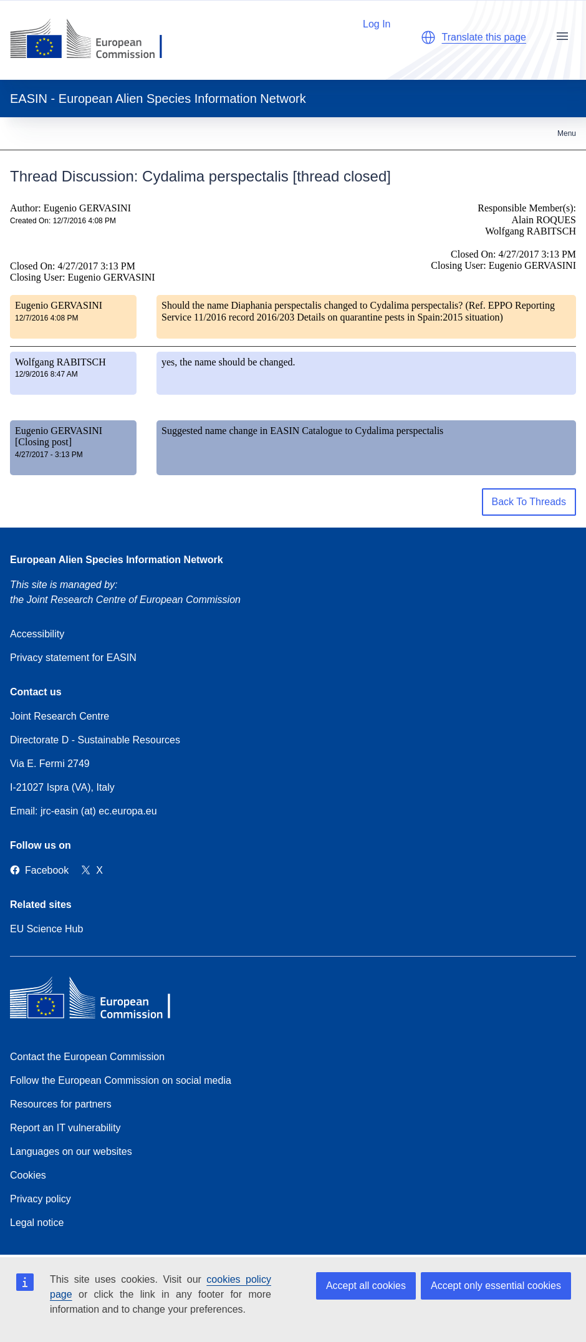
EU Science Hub (46, 929)
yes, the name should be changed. (228, 362)
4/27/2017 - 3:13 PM (49, 454)
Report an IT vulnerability (65, 1127)
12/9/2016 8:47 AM (46, 374)
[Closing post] (43, 442)
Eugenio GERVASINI (58, 305)
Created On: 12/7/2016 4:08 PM (63, 220)
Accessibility (37, 634)
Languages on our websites (71, 1151)
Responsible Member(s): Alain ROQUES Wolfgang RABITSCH (527, 219)
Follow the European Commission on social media (120, 1080)
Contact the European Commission (87, 1056)
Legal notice (37, 1222)
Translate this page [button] (484, 37)
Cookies (28, 1175)
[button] (428, 37)
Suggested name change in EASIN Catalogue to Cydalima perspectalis (302, 430)
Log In (370, 22)
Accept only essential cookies (496, 1285)
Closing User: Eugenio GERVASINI (82, 277)
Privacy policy (40, 1199)
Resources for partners (61, 1104)
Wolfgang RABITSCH (60, 362)
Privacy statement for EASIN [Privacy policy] (73, 657)
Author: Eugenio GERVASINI (70, 208)
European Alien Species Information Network (116, 559)
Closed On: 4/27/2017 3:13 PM (72, 266)
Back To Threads (529, 501)
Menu (566, 133)
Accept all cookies (366, 1285)
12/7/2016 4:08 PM (46, 318)
